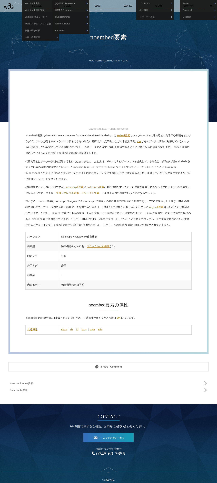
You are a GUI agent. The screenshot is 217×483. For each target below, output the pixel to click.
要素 (123, 135)
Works (128, 6)
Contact (189, 6)
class (64, 325)
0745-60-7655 (110, 449)
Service (37, 6)
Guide (67, 6)
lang (84, 325)
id (77, 325)
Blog (98, 6)
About (158, 6)
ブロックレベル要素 (67, 190)
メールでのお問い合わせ (111, 434)
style (92, 325)
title (100, 325)
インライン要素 (90, 190)
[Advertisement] (108, 103)
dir (71, 325)
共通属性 (32, 325)
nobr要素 (22, 386)
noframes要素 (25, 379)
